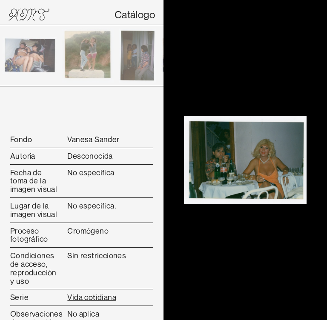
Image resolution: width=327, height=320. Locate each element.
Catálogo (135, 14)
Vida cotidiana (91, 297)
